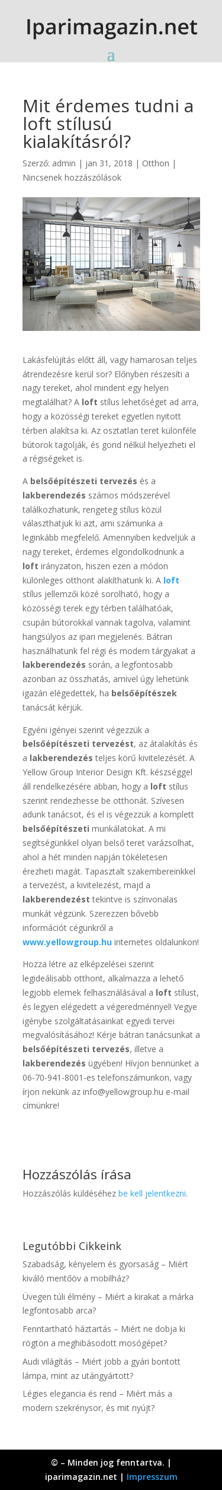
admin (64, 163)
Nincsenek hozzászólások (71, 177)
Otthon (155, 163)
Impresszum (152, 1476)
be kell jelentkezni (152, 1193)
